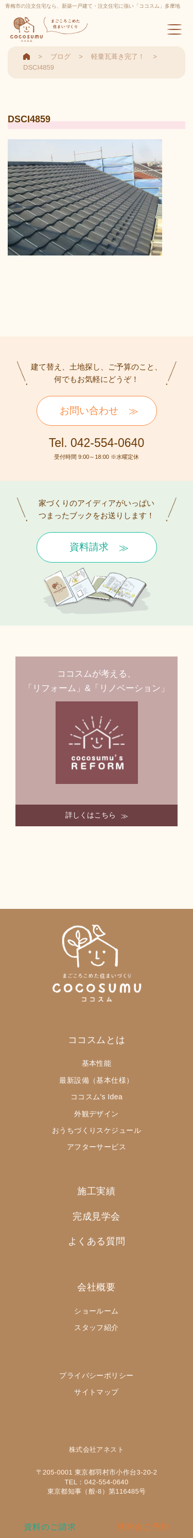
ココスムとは (96, 1040)
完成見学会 (96, 1216)
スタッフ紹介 (96, 1327)
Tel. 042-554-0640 (96, 443)
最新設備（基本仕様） (96, 1080)
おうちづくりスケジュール (96, 1130)
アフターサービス (96, 1147)
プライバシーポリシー (96, 1375)
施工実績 (96, 1191)
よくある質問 (96, 1241)
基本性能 (97, 1063)
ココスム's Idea (96, 1097)
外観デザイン (96, 1114)
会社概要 (96, 1287)
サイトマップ (96, 1392)
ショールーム (96, 1311)
